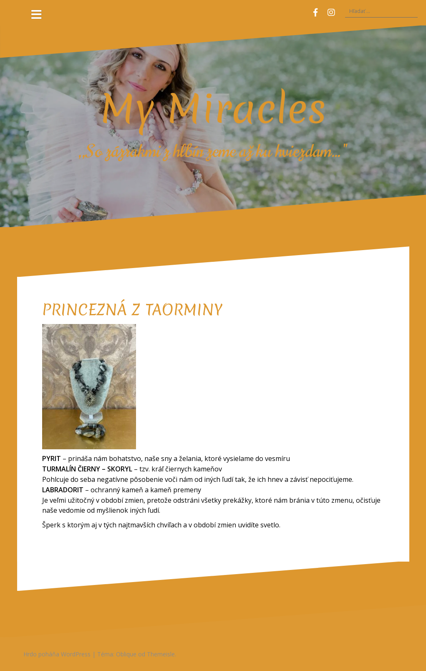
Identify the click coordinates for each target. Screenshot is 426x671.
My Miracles (213, 108)
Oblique (126, 654)
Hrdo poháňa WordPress (57, 654)
